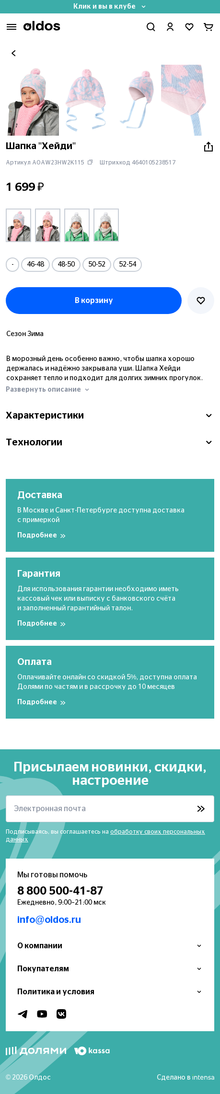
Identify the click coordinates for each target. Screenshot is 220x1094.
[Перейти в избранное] (189, 27)
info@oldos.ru (49, 920)
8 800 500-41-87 (60, 891)
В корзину (94, 300)
